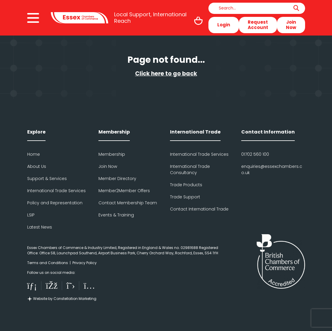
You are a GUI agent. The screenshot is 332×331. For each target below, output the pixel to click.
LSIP (31, 215)
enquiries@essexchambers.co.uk (271, 169)
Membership (111, 154)
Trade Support (185, 197)
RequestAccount (258, 24)
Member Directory (117, 178)
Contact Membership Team (127, 203)
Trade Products (186, 185)
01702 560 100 (255, 154)
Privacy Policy (84, 262)
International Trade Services (56, 191)
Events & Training (116, 215)
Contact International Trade (199, 209)
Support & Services (47, 178)
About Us (36, 166)
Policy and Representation (54, 203)
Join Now (291, 24)
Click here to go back (166, 74)
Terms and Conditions (47, 262)
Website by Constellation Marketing (61, 298)
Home (33, 154)
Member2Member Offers (124, 191)
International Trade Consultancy (190, 169)
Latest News (39, 227)
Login (223, 25)
